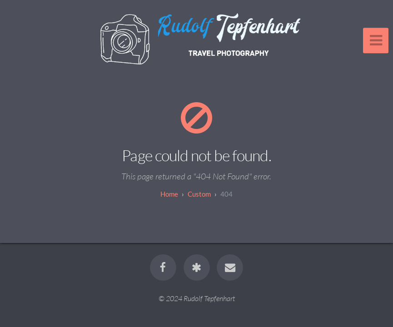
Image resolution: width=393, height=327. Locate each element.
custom (199, 194)
